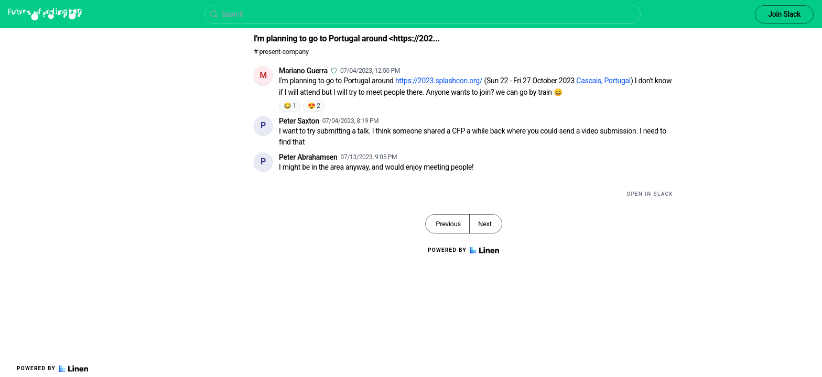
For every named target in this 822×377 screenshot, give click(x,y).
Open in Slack (649, 194)
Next (485, 224)
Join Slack (784, 14)
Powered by (52, 368)
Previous (448, 224)
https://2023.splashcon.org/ (438, 80)
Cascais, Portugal (603, 80)
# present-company (281, 52)
